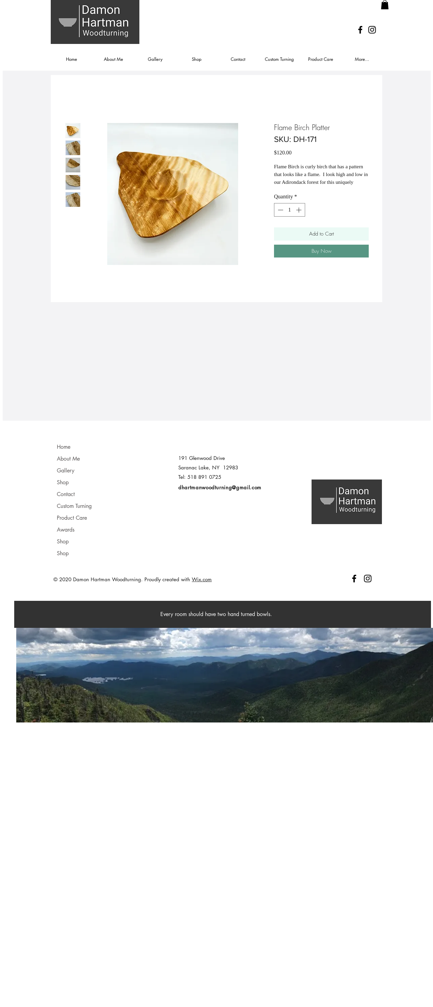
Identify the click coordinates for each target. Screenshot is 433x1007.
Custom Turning (74, 506)
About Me (68, 458)
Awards (65, 529)
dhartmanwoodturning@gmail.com (219, 487)
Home (63, 446)
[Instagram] (372, 30)
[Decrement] (279, 209)
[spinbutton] (289, 209)
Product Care (72, 517)
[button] (385, 4)
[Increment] (299, 209)
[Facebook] (360, 30)
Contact (66, 494)
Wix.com (202, 579)
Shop (63, 482)
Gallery (65, 470)
